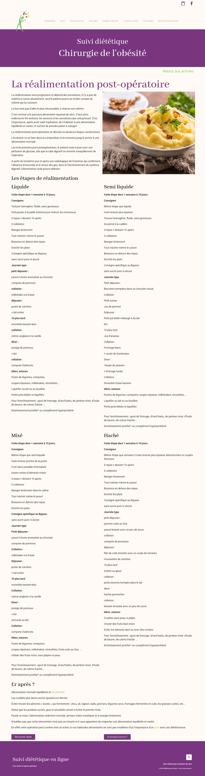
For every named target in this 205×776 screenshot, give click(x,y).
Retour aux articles (178, 71)
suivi (156, 727)
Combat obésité (110, 21)
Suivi (62, 21)
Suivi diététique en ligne (41, 759)
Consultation (77, 21)
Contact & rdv (130, 21)
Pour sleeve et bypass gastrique (25, 766)
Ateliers (93, 21)
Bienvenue (50, 21)
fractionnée (58, 692)
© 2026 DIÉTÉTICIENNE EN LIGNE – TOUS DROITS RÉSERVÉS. (175, 768)
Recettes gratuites (168, 21)
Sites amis (148, 21)
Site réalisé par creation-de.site (177, 764)
